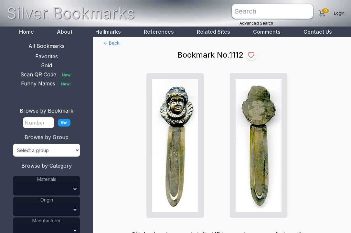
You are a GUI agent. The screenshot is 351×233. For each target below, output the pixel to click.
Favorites (46, 56)
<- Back (111, 43)
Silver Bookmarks (70, 13)
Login (339, 13)
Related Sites (213, 31)
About (64, 31)
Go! (64, 122)
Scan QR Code (46, 74)
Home (26, 31)
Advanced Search (256, 23)
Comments (267, 31)
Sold (46, 65)
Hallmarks (108, 31)
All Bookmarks (46, 46)
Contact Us (317, 31)
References (159, 31)
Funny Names (46, 83)
